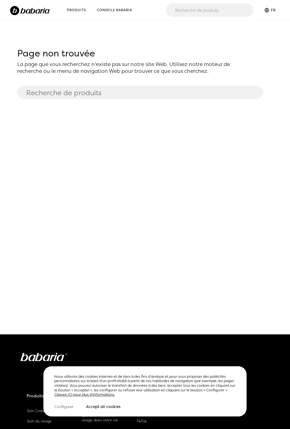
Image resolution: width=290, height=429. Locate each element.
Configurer (63, 406)
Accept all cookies (103, 407)
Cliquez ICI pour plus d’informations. (84, 394)
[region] (144, 392)
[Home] (30, 10)
